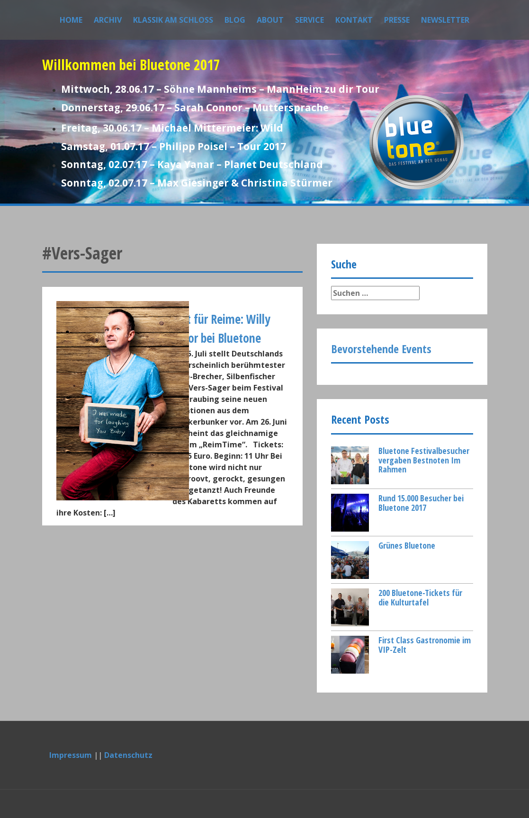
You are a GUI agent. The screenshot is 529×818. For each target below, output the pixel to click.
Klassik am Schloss (173, 20)
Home (71, 20)
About (270, 20)
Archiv (108, 20)
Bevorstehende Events (381, 348)
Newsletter (445, 20)
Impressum (70, 755)
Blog (234, 20)
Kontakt (354, 20)
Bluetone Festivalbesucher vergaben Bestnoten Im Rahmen (423, 460)
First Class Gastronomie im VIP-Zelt (424, 644)
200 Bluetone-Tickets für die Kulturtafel (420, 597)
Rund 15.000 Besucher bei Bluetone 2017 (421, 502)
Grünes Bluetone (406, 545)
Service (309, 20)
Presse (397, 20)
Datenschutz (128, 755)
